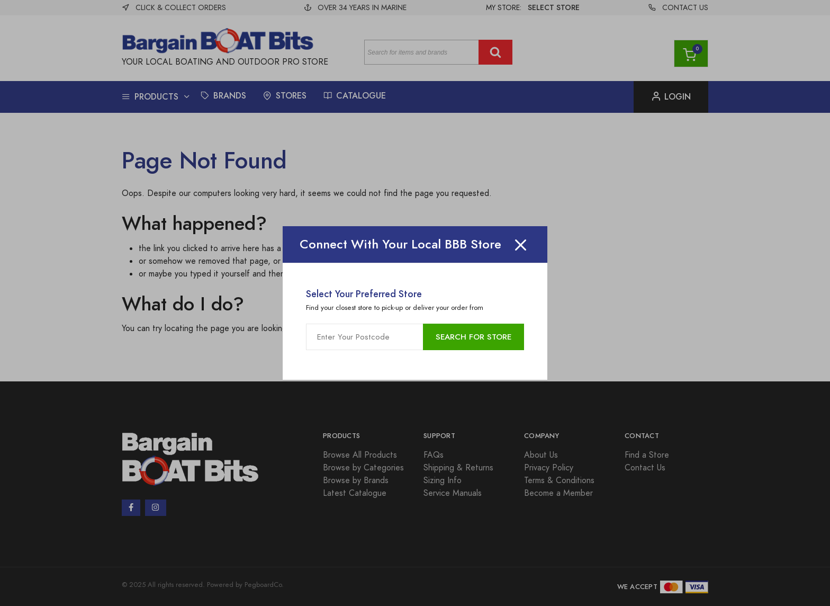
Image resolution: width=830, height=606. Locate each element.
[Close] (520, 244)
